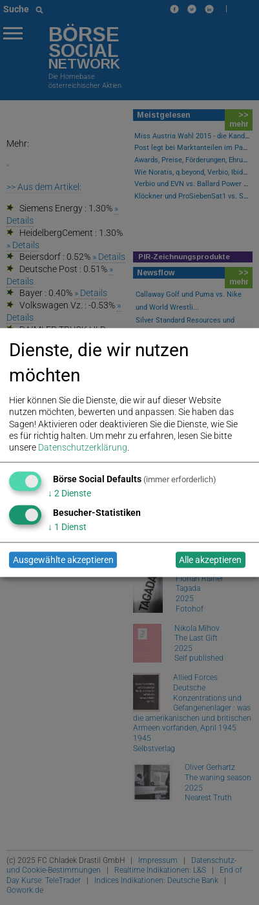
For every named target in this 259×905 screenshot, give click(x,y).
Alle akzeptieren (210, 560)
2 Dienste (69, 492)
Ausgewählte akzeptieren (63, 560)
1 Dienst (67, 526)
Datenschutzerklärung (82, 447)
